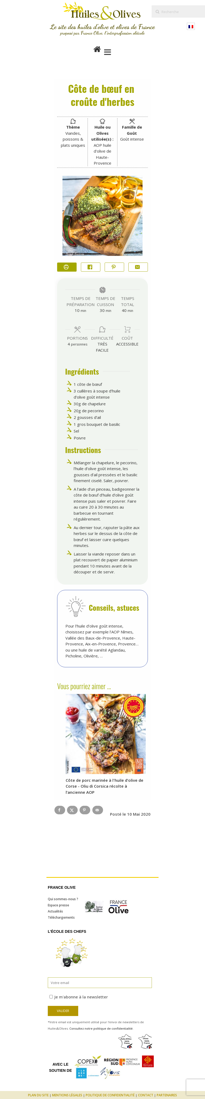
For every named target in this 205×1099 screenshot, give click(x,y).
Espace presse (58, 905)
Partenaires (167, 1095)
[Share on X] (72, 810)
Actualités (55, 911)
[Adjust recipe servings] (69, 344)
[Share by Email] (138, 267)
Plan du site (38, 1095)
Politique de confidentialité (110, 1095)
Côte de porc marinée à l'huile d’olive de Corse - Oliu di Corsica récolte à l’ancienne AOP (104, 786)
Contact (145, 1095)
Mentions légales (67, 1095)
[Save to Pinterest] (85, 810)
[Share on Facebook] (90, 267)
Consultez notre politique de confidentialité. (101, 1028)
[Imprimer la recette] (67, 267)
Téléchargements (61, 917)
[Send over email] (97, 810)
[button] (114, 267)
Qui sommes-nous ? (63, 899)
